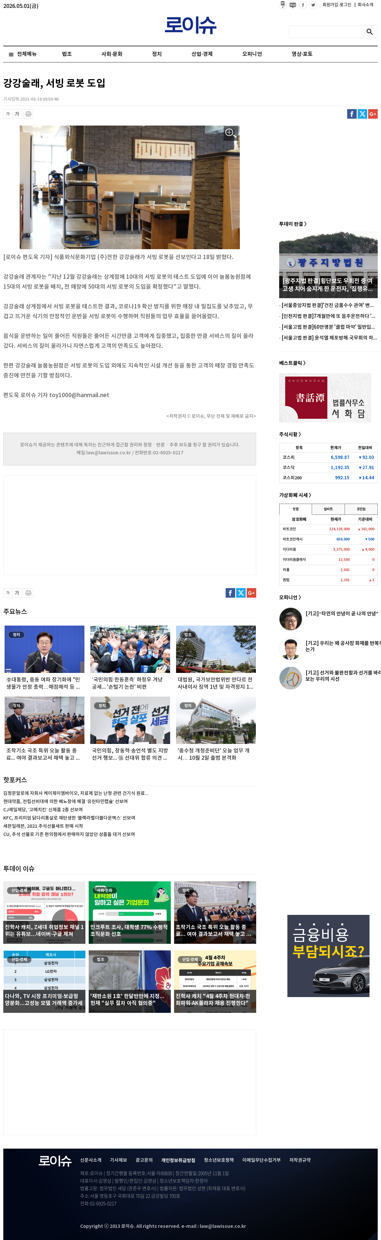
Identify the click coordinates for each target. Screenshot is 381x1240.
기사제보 (118, 1160)
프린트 (28, 114)
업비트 (328, 509)
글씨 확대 (17, 114)
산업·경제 (202, 54)
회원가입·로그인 (337, 5)
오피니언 (252, 54)
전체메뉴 (27, 54)
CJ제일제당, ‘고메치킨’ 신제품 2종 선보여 (43, 810)
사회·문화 (112, 54)
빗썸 (296, 509)
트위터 (362, 114)
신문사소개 (90, 1160)
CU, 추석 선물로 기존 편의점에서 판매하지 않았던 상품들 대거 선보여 (69, 834)
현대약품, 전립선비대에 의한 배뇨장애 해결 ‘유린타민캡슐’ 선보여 (65, 801)
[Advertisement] (69, 524)
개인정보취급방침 (178, 1160)
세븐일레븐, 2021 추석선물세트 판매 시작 (43, 826)
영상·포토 (302, 54)
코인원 (361, 509)
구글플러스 (373, 114)
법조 (67, 54)
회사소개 (363, 5)
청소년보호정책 (219, 1160)
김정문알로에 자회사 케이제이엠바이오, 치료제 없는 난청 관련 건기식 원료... (76, 793)
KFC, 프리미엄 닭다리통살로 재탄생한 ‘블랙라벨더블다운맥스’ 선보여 (69, 818)
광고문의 (144, 1160)
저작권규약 (300, 1160)
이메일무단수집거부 (261, 1160)
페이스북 (352, 114)
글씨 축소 (8, 114)
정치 (157, 54)
